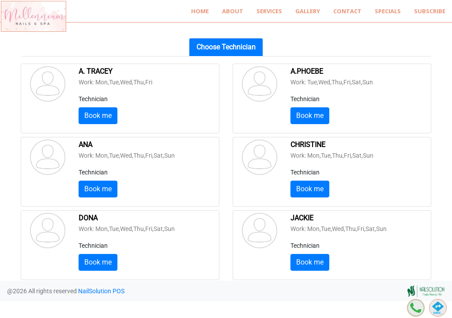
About (232, 11)
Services (269, 11)
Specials (388, 11)
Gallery (307, 11)
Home (200, 11)
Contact (347, 11)
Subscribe (429, 11)
